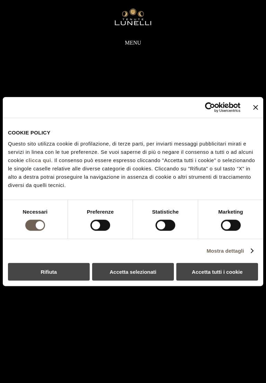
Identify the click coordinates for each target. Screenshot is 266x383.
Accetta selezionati (132, 271)
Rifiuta (49, 271)
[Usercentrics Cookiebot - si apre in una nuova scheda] (210, 107)
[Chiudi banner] (255, 107)
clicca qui (38, 160)
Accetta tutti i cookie (217, 271)
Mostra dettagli (225, 251)
